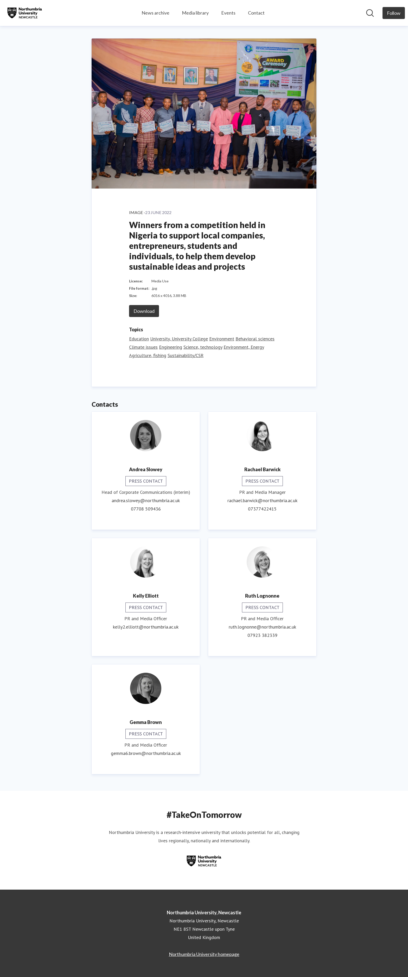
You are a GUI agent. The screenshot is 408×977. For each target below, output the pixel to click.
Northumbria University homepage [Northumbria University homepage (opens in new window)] (204, 954)
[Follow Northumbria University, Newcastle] (393, 13)
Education (139, 339)
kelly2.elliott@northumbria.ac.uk (145, 627)
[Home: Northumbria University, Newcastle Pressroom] (24, 13)
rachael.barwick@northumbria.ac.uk (262, 500)
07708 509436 (146, 509)
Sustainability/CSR (185, 355)
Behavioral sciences (255, 339)
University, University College (179, 339)
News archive (155, 13)
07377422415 (262, 509)
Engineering (170, 347)
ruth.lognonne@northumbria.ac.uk (262, 627)
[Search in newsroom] (370, 13)
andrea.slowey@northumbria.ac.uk (146, 500)
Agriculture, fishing (147, 355)
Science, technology (202, 347)
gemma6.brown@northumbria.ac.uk (146, 753)
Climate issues (143, 347)
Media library (195, 13)
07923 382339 (262, 635)
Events (228, 13)
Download (144, 311)
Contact (256, 13)
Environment (221, 339)
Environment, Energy (244, 347)
